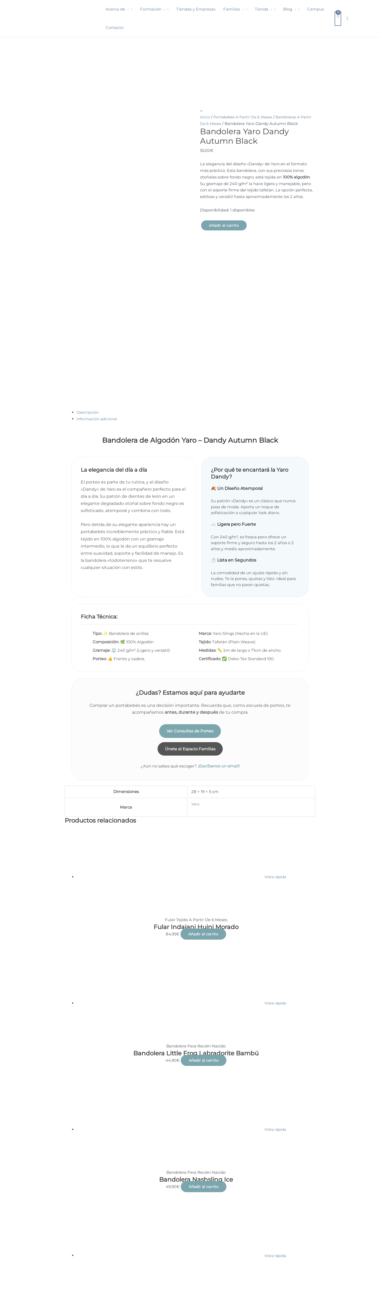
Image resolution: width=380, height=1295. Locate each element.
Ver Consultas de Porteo (190, 619)
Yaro (195, 693)
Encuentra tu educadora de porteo (148, 1273)
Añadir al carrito (224, 225)
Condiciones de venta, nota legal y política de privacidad (61, 1273)
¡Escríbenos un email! (219, 655)
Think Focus (360, 1279)
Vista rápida (275, 766)
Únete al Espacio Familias (190, 638)
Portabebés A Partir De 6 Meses (245, 116)
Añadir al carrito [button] (203, 823)
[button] (127, 9)
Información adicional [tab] (98, 307)
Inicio (205, 116)
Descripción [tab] (88, 301)
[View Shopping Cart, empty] (338, 18)
